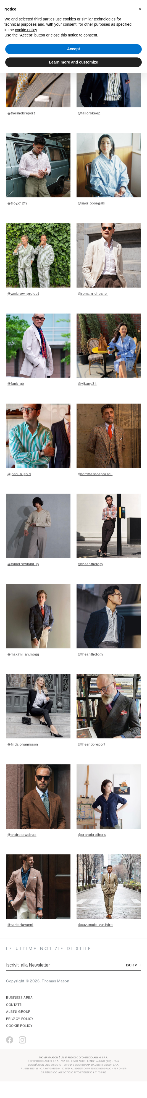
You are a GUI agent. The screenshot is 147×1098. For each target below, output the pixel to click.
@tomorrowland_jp (23, 580)
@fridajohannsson (22, 761)
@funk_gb (15, 400)
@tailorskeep (89, 129)
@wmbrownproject (23, 310)
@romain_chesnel (93, 310)
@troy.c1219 (17, 219)
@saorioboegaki (91, 219)
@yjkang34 (87, 400)
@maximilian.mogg (23, 670)
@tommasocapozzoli (95, 490)
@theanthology (90, 580)
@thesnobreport (21, 129)
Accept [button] (73, 49)
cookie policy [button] (26, 30)
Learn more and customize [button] (73, 62)
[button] (139, 8)
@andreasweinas (21, 851)
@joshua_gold (19, 490)
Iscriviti (133, 981)
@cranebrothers (92, 851)
